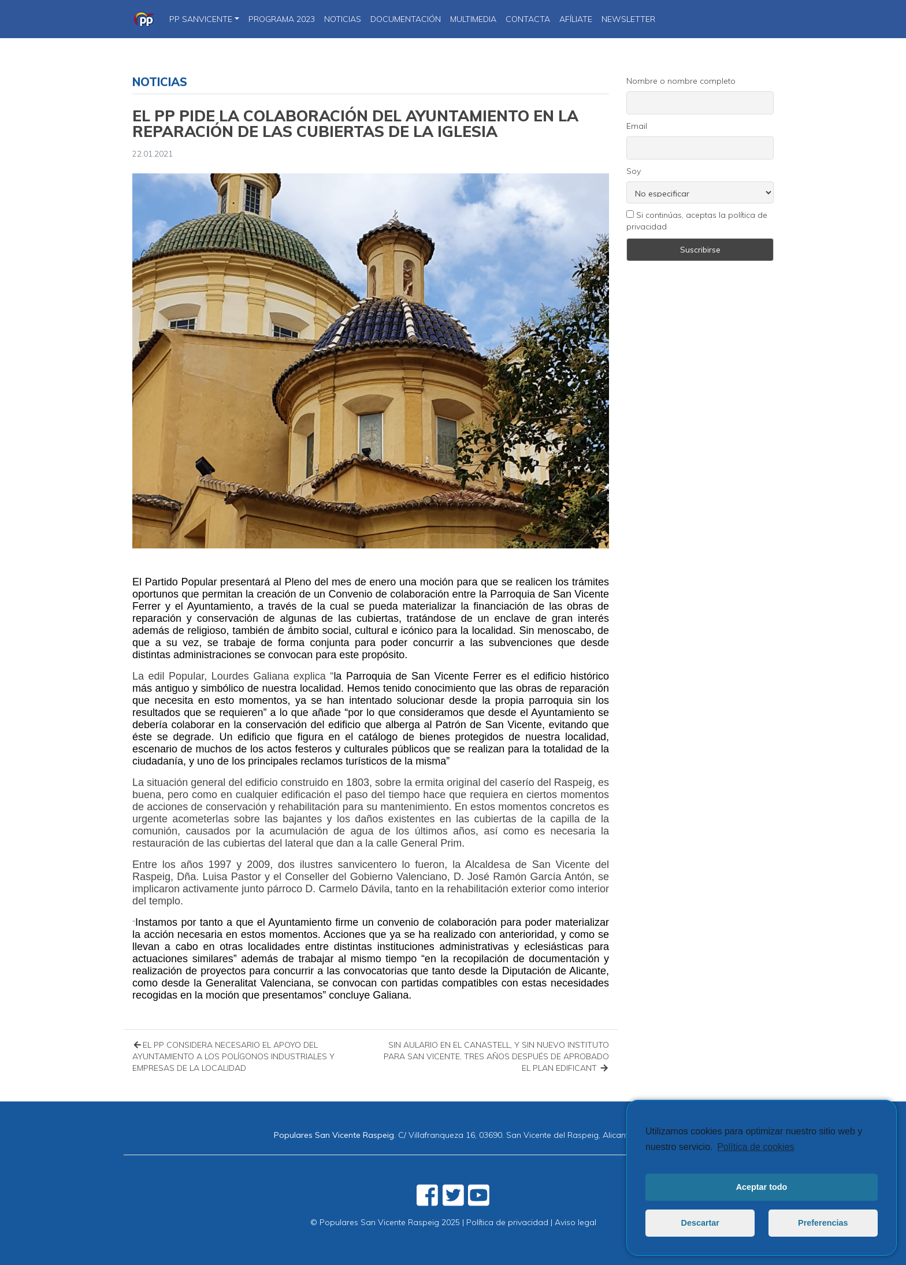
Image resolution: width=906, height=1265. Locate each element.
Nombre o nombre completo (681, 81)
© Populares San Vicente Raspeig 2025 (385, 1222)
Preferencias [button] (823, 1222)
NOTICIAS (342, 19)
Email (636, 126)
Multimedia (473, 19)
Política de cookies (755, 1147)
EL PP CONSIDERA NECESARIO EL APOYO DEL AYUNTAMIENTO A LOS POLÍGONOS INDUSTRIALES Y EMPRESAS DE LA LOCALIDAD (233, 1056)
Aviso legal (575, 1222)
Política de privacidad (507, 1222)
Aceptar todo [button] (762, 1187)
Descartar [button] (700, 1222)
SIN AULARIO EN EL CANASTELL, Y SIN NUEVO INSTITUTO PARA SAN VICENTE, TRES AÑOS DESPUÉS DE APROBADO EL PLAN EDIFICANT (496, 1056)
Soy (633, 171)
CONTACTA (528, 19)
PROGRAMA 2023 (281, 19)
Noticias (159, 82)
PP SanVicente (200, 19)
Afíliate (575, 19)
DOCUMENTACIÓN (405, 19)
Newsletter (628, 19)
